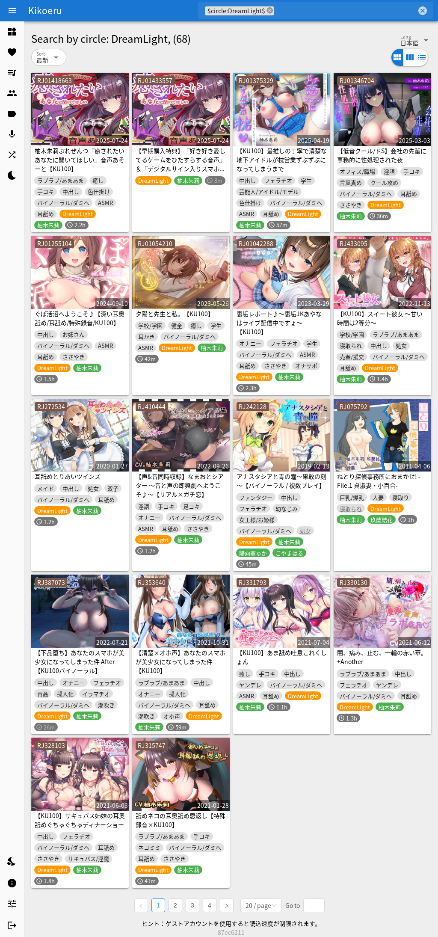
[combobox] (345, 11)
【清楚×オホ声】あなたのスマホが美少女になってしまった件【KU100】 (180, 661)
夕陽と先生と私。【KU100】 (175, 313)
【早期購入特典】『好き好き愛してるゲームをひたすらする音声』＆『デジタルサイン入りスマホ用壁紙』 (180, 164)
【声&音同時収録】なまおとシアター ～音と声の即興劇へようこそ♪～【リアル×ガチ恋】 (180, 485)
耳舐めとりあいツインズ (68, 476)
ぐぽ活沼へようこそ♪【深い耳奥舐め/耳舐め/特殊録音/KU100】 (79, 318)
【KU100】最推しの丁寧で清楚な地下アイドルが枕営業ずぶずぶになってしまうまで (282, 159)
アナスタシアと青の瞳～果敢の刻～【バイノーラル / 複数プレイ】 (281, 480)
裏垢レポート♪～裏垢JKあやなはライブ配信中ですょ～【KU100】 (279, 322)
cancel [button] (270, 10)
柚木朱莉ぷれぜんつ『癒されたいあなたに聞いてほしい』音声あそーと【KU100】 (79, 159)
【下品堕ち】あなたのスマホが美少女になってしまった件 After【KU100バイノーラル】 (79, 661)
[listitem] (12, 31)
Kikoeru (45, 10)
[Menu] (12, 10)
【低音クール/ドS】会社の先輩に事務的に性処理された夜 (381, 155)
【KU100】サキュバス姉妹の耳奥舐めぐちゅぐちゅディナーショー (80, 820)
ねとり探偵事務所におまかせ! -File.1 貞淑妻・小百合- (378, 480)
